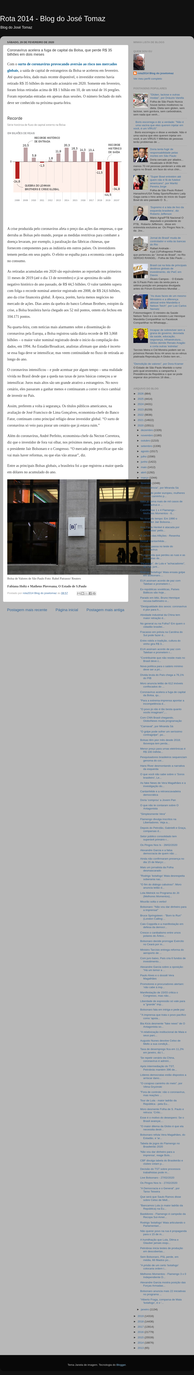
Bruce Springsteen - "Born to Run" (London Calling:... (161, 917)
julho (144, 456)
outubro (146, 440)
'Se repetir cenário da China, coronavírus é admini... (157, 1059)
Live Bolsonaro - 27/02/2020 (157, 1177)
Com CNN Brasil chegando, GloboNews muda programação (161, 719)
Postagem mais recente (27, 610)
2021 (141, 420)
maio (144, 467)
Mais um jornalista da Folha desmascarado (157, 869)
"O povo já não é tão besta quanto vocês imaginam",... (160, 711)
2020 (141, 425)
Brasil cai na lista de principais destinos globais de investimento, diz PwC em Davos (168, 270)
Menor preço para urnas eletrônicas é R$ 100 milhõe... (163, 750)
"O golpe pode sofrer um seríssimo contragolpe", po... (161, 733)
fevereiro (146, 483)
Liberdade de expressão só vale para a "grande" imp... (162, 1003)
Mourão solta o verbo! (153, 901)
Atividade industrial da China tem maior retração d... (160, 616)
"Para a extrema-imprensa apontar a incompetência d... (162, 702)
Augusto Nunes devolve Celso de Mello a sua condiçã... (160, 1042)
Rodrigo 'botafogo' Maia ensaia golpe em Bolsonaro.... (162, 574)
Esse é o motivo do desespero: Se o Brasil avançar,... (162, 1119)
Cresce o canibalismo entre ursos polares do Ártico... (160, 934)
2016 (141, 1331)
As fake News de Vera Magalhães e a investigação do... (163, 784)
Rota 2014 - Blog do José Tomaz (52, 19)
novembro (147, 435)
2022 (141, 414)
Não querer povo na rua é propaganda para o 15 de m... (163, 1233)
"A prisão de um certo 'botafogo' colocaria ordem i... (159, 1267)
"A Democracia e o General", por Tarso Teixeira (160, 1190)
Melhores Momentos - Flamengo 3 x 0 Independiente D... (163, 1275)
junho (144, 461)
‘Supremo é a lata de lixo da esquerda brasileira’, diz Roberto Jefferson (167, 210)
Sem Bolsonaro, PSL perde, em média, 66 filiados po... (159, 1258)
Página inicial (67, 610)
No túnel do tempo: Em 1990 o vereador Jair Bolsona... (158, 520)
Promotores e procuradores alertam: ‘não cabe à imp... (162, 985)
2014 (141, 1342)
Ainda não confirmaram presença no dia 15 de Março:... (162, 860)
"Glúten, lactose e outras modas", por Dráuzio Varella (167, 96)
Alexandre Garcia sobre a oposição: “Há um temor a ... (162, 968)
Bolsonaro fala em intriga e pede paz (162, 1009)
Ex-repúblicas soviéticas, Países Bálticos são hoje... (159, 591)
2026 (141, 393)
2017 (141, 1326)
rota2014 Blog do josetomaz (155, 73)
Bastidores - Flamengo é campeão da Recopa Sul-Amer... (163, 1215)
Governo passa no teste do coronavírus (156, 548)
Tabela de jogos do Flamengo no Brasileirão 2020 (160, 1145)
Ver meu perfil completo (147, 78)
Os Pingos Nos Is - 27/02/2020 (158, 1182)
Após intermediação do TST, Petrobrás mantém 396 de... (158, 1068)
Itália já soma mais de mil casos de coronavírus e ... (161, 503)
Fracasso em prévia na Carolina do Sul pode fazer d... (161, 633)
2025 (141, 398)
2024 (141, 404)
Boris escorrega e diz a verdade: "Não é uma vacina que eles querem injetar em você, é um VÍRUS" (158, 125)
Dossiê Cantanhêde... (153, 541)
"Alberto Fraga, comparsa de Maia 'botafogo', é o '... (161, 1301)
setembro (147, 446)
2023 (141, 409)
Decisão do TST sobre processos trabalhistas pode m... (160, 1170)
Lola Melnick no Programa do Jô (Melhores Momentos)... (159, 894)
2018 (141, 1321)
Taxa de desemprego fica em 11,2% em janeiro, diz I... (162, 1051)
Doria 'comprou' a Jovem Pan (158, 800)
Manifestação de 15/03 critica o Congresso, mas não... (159, 994)
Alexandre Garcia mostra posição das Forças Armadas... (163, 1284)
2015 (141, 1337)
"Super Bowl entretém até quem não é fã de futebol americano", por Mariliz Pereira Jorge (165, 181)
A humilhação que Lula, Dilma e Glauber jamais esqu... (159, 1241)
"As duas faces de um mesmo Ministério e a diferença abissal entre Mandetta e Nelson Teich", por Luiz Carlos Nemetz (168, 302)
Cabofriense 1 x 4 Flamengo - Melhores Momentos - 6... (158, 512)
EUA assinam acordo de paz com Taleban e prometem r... (160, 582)
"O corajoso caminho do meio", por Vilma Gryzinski (161, 1085)
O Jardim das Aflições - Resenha (160, 535)
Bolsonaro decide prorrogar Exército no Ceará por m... (162, 943)
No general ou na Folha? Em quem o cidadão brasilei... (162, 625)
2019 (141, 1316)
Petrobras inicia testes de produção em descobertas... (161, 1250)
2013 (141, 1347)
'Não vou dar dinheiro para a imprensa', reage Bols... (157, 1153)
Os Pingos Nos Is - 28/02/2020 (158, 844)
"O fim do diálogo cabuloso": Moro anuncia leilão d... (160, 886)
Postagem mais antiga (105, 610)
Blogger (121, 1364)
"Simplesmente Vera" (153, 813)
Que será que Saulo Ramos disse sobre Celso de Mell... (160, 1198)
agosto (145, 451)
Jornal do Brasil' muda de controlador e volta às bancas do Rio (168, 241)
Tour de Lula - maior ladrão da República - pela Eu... (158, 1102)
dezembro (147, 430)
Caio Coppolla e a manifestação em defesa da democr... (161, 925)
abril (144, 472)
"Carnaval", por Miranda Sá (156, 726)
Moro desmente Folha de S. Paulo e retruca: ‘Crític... (162, 1111)
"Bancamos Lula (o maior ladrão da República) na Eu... (161, 1207)
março (145, 477)
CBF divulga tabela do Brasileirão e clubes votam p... (161, 1162)
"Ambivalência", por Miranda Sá (159, 487)
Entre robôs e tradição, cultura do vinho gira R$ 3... (160, 642)
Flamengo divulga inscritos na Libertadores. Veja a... (158, 821)
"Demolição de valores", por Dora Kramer (158, 363)
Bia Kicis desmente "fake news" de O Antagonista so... (162, 1025)
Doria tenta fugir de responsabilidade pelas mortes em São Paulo (164, 152)
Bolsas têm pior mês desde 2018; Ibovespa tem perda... (160, 741)
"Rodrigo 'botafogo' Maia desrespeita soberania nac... (162, 877)
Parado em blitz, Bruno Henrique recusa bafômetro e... (160, 599)
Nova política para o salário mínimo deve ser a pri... (161, 668)
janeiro (145, 1309)
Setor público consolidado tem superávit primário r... (158, 838)
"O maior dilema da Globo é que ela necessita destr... (161, 1128)
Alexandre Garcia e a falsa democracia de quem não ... (158, 852)
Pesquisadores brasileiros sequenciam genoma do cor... (163, 759)
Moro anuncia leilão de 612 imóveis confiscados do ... (161, 685)
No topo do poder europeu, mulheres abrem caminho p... (162, 494)
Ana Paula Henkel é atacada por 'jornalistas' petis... (159, 529)
